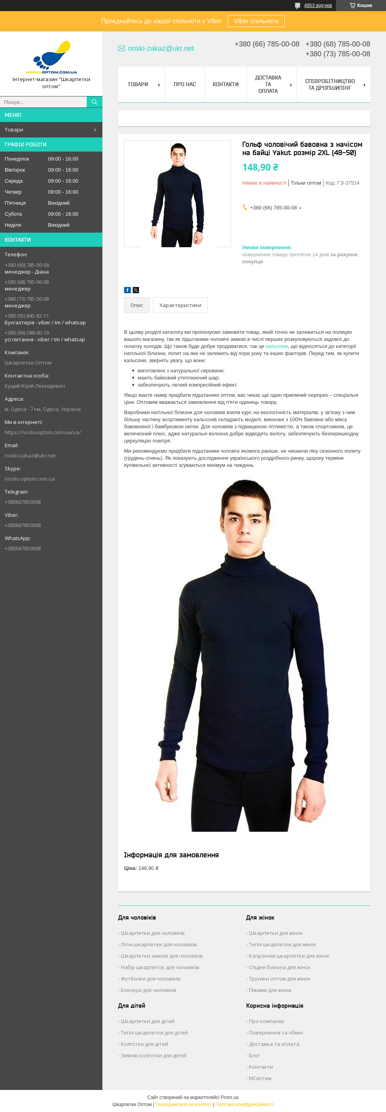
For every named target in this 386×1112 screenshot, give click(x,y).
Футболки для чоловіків (150, 978)
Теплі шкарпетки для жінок (282, 944)
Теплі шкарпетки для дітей (154, 1032)
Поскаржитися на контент (184, 1104)
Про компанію (266, 1021)
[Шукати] (94, 102)
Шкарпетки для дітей (147, 1021)
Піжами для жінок (270, 990)
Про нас (185, 84)
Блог (254, 1055)
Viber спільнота (256, 21)
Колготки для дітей (144, 1043)
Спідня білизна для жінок (280, 967)
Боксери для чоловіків (148, 990)
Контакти (226, 84)
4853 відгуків (318, 5)
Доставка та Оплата (268, 84)
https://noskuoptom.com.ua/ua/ (43, 432)
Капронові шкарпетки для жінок (289, 955)
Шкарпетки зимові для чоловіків (162, 955)
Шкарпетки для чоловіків (153, 932)
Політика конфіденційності (244, 1104)
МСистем (260, 1078)
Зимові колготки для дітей (153, 1055)
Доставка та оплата (274, 1043)
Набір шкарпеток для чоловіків (160, 967)
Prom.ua (230, 1097)
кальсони (277, 346)
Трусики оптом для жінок (280, 978)
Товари (14, 129)
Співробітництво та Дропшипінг (330, 84)
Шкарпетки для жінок (276, 932)
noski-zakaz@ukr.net (30, 455)
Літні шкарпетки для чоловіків (159, 944)
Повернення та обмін (276, 1032)
